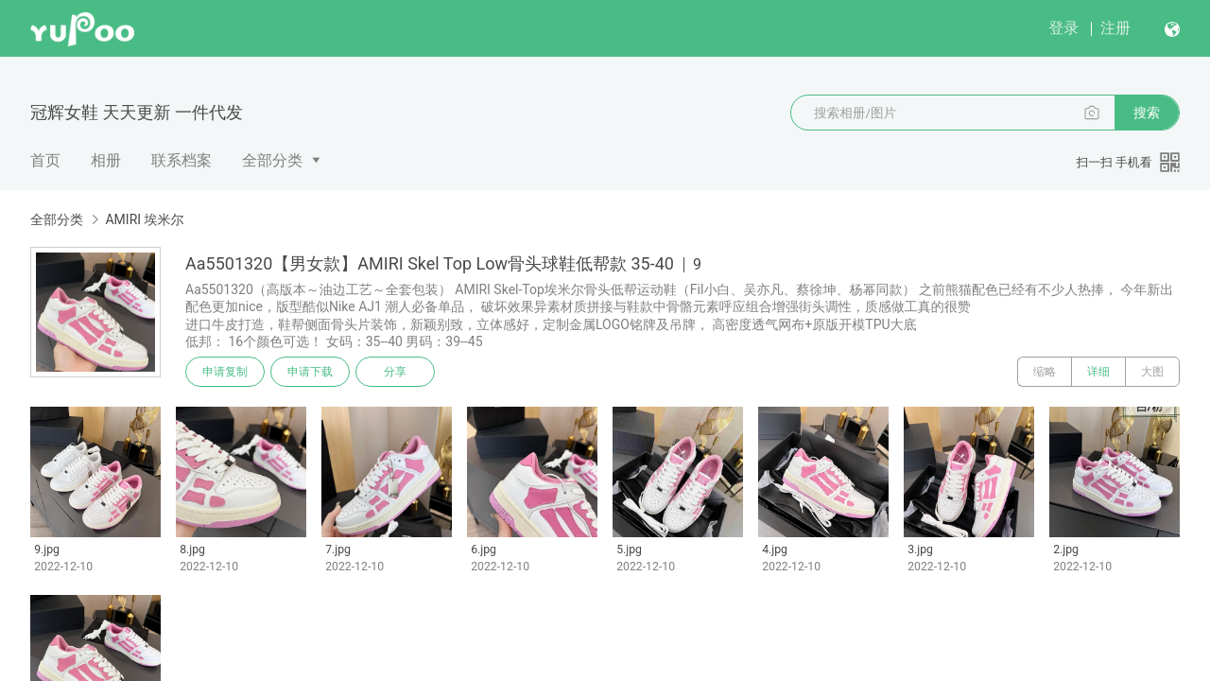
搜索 (1146, 112)
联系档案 (181, 160)
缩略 (1044, 371)
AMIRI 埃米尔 (144, 219)
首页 (45, 160)
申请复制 (225, 371)
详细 (1098, 371)
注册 (1115, 28)
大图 (1152, 371)
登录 (1063, 28)
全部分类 (272, 160)
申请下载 (310, 371)
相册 (106, 160)
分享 (395, 371)
